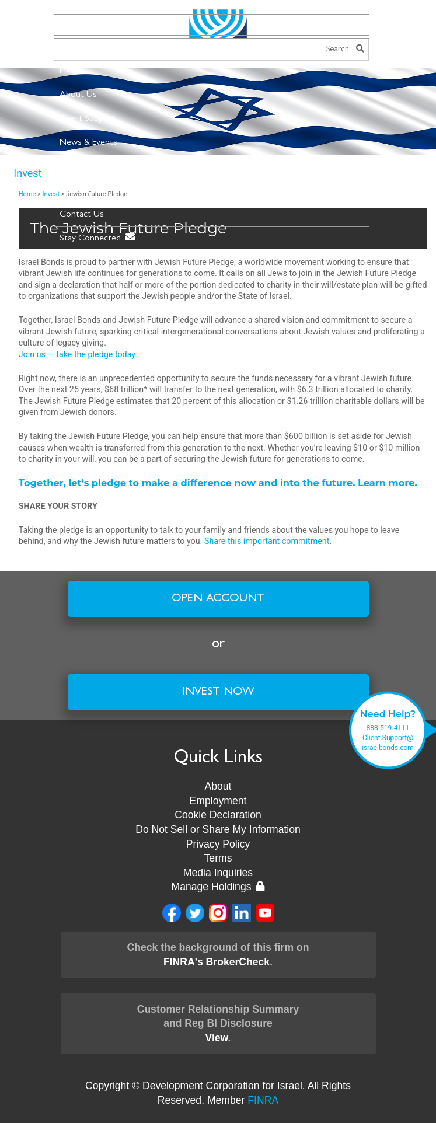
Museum (76, 191)
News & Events (88, 143)
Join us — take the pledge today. (78, 354)
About (218, 786)
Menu (76, 25)
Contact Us (82, 214)
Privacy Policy (218, 844)
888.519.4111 (388, 728)
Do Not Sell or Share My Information (218, 829)
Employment (218, 801)
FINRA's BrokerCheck (216, 962)
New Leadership (90, 167)
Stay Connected (97, 237)
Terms (218, 858)
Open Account (218, 599)
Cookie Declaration (218, 815)
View (216, 1038)
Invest (71, 71)
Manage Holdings (218, 886)
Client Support (88, 119)
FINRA (262, 1100)
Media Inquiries (218, 872)
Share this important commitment (266, 541)
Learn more (386, 483)
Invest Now (218, 692)
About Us (78, 95)
